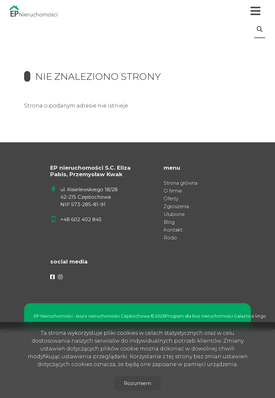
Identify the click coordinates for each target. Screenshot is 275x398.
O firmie (173, 191)
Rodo (170, 238)
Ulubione (174, 214)
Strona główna (180, 183)
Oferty (171, 199)
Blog (169, 222)
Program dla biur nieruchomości (199, 316)
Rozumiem (137, 383)
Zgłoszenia (176, 206)
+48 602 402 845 (81, 219)
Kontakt (173, 230)
